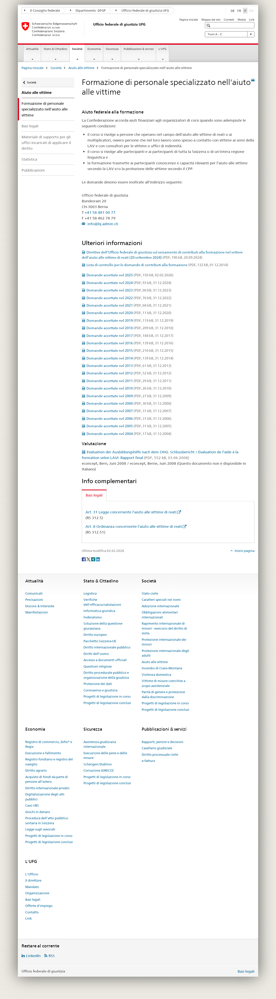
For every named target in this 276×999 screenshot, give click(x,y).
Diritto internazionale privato (47, 788)
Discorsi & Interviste (39, 606)
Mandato (32, 887)
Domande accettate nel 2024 (128, 283)
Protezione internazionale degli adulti (165, 653)
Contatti (229, 19)
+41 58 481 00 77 (100, 212)
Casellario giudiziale (157, 748)
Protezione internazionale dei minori (164, 642)
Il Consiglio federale (42, 10)
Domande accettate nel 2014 (129, 358)
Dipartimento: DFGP (88, 10)
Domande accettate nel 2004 (128, 434)
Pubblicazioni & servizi (139, 49)
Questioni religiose (97, 666)
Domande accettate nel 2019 (129, 320)
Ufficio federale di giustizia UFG (142, 10)
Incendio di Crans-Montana (162, 668)
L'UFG (163, 49)
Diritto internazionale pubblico (106, 647)
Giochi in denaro (37, 812)
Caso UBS (32, 805)
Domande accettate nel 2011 (128, 381)
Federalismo (92, 617)
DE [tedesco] (233, 11)
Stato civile (150, 593)
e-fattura (148, 761)
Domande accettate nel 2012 (128, 373)
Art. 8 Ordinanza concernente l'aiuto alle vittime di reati (133, 526)
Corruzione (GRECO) (98, 770)
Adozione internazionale (160, 606)
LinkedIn (33, 955)
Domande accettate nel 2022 (128, 298)
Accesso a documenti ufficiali (105, 660)
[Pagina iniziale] (92, 29)
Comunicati (34, 593)
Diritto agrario (36, 770)
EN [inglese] (251, 10)
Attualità (32, 49)
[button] (209, 25)
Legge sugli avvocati (40, 829)
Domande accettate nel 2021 (128, 305)
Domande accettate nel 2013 (128, 366)
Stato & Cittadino (55, 49)
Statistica (29, 159)
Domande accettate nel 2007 (128, 411)
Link (251, 19)
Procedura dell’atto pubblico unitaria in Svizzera (46, 820)
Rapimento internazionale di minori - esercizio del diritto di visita (164, 628)
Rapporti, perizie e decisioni (162, 742)
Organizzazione (37, 893)
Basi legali (30, 126)
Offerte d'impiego (39, 906)
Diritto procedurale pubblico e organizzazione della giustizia (106, 675)
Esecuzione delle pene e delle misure (105, 755)
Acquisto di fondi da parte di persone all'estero (46, 779)
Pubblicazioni (33, 170)
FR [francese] (239, 11)
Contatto (32, 912)
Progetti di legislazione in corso (107, 696)
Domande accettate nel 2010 (128, 388)
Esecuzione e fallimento (43, 753)
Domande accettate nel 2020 (128, 313)
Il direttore (33, 880)
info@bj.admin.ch (102, 223)
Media (242, 19)
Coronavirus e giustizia (100, 690)
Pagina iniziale (188, 19)
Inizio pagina (244, 551)
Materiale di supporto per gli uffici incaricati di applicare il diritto (46, 143)
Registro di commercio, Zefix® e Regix (48, 744)
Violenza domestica (156, 675)
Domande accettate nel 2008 (128, 403)
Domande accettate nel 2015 (129, 351)
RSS (52, 955)
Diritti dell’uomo (96, 654)
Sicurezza (112, 49)
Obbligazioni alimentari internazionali (160, 614)
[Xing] (93, 559)
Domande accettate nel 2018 (129, 328)
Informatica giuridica (99, 611)
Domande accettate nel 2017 (129, 336)
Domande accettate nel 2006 (128, 419)
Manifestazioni (36, 612)
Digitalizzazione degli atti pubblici (44, 796)
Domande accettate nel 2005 (128, 426)
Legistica (90, 593)
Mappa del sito (211, 19)
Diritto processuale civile (160, 754)
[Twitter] (88, 559)
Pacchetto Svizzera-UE (99, 641)
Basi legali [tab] (94, 495)
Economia (94, 49)
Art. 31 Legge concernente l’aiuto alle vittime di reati (130, 512)
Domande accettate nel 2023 (128, 290)
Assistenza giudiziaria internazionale (99, 744)
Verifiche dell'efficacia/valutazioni (102, 602)
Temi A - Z (230, 34)
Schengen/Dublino (97, 764)
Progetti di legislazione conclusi (107, 703)
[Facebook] (84, 559)
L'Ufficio (31, 874)
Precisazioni (34, 600)
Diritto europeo (95, 635)
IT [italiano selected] (245, 11)
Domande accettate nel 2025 (129, 275)
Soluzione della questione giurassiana (102, 625)
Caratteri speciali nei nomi (161, 600)
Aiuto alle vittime (81, 68)
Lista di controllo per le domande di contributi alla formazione (157, 265)
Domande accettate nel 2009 (128, 396)
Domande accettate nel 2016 (129, 343)
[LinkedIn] (98, 559)
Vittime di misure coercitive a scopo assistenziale (163, 683)
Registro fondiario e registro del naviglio (49, 761)
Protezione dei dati (97, 684)
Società (78, 50)
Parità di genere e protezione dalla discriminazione (163, 694)
